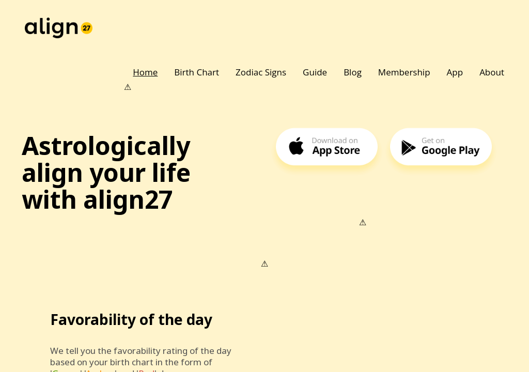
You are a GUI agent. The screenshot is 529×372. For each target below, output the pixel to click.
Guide (315, 72)
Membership (404, 72)
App (455, 72)
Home (145, 72)
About (491, 72)
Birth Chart (196, 72)
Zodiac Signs (261, 72)
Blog (353, 72)
